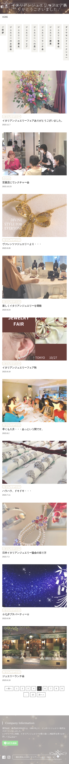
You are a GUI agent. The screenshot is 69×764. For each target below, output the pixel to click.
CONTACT (53, 7)
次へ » (41, 695)
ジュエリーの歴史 (18, 37)
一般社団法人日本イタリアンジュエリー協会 (26, 6)
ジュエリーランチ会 (42, 38)
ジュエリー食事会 (58, 37)
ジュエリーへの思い (34, 38)
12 (33, 695)
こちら (12, 736)
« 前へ (9, 688)
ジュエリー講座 (50, 35)
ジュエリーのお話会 (10, 38)
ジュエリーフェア (26, 37)
